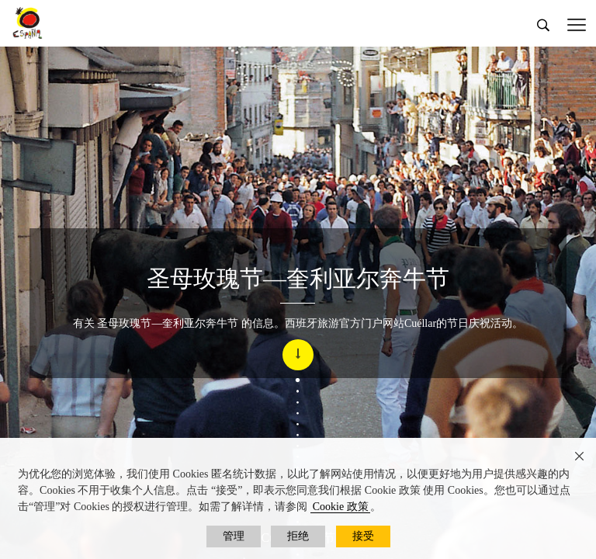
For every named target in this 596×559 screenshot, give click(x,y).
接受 (363, 536)
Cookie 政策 (341, 506)
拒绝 (298, 536)
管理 (233, 536)
